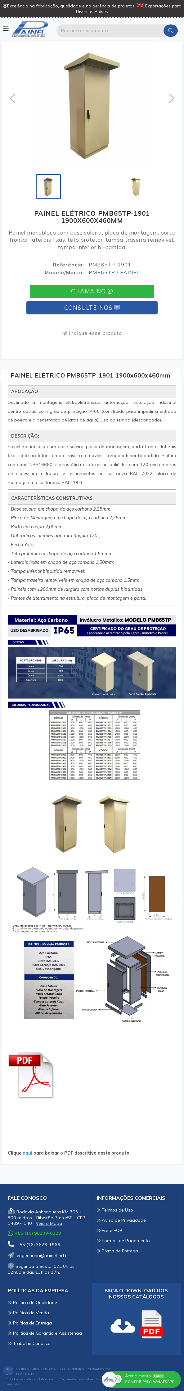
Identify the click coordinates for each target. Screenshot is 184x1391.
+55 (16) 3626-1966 (34, 1244)
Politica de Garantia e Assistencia (45, 1333)
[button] (12, 98)
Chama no (92, 291)
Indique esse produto (92, 333)
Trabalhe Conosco (29, 1343)
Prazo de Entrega (117, 1251)
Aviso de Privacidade (121, 1220)
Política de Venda (28, 1312)
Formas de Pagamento (123, 1240)
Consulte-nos (92, 307)
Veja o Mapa (49, 1223)
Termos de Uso (115, 1210)
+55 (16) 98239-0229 (34, 1233)
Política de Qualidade (32, 1302)
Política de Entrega (30, 1323)
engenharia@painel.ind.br (38, 1255)
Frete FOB (110, 1230)
